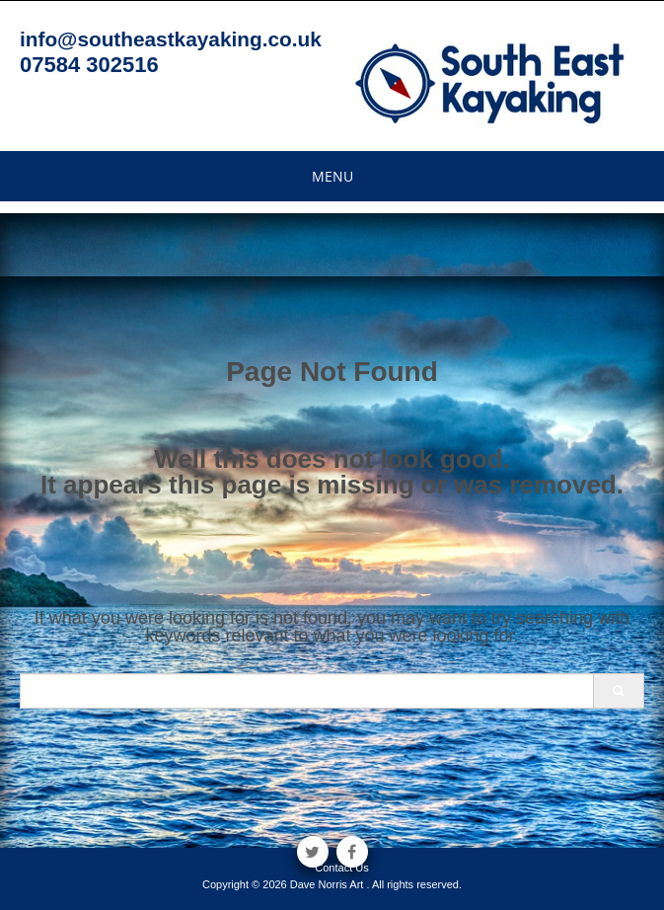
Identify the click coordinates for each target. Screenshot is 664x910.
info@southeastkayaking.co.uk (171, 39)
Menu (332, 176)
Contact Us (341, 867)
